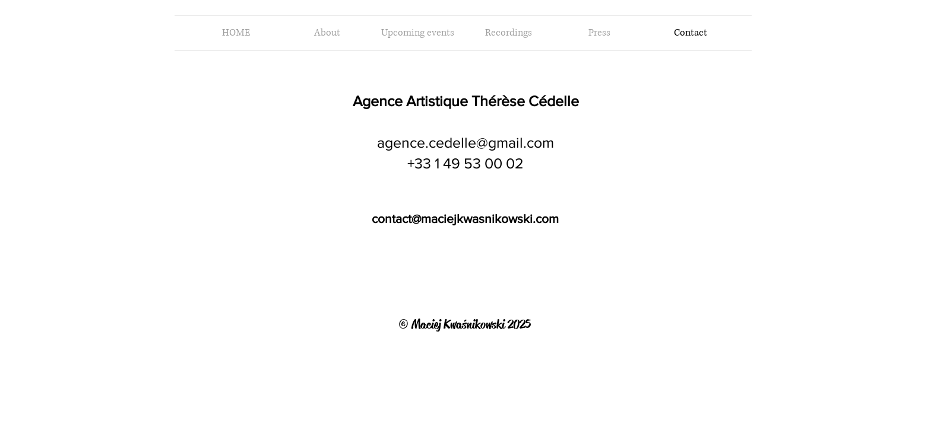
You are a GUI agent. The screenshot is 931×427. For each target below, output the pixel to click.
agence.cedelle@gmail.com (465, 142)
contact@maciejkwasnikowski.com (465, 218)
